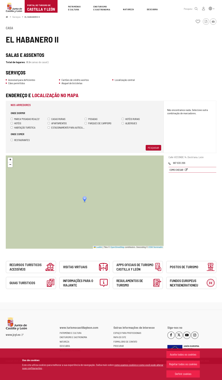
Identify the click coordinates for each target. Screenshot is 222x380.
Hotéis (16, 123)
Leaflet (98, 247)
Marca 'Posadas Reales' (25, 118)
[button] (211, 8)
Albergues (129, 123)
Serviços (16, 16)
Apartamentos (57, 123)
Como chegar (177, 169)
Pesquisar (153, 147)
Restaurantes (20, 140)
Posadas (91, 118)
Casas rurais (56, 118)
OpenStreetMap (117, 247)
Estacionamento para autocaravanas (66, 127)
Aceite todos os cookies (183, 354)
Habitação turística (23, 127)
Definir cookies (183, 374)
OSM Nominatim (155, 247)
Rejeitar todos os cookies (183, 364)
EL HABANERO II (32, 16)
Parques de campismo (98, 123)
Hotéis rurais (131, 118)
